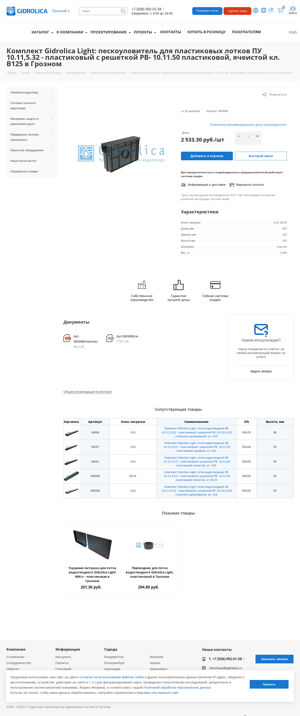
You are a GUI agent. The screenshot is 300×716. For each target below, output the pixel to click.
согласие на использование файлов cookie (111, 677)
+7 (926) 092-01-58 (146, 9)
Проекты (143, 32)
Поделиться (274, 94)
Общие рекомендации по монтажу (87, 391)
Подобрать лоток (207, 10)
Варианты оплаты (247, 185)
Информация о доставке (203, 185)
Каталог (40, 32)
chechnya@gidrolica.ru (225, 668)
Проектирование (108, 32)
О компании (69, 32)
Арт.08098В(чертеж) (129, 336)
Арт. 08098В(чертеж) (85, 338)
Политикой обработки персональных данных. (178, 687)
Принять (269, 684)
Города (110, 649)
